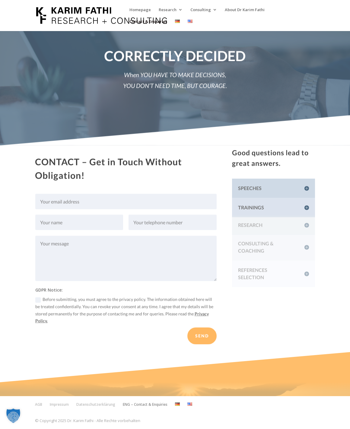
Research (168, 10)
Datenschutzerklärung (95, 404)
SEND (202, 339)
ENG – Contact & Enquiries (145, 404)
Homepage (140, 10)
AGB (38, 404)
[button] (13, 415)
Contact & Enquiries (148, 21)
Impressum (59, 404)
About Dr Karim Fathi (245, 10)
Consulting (200, 10)
